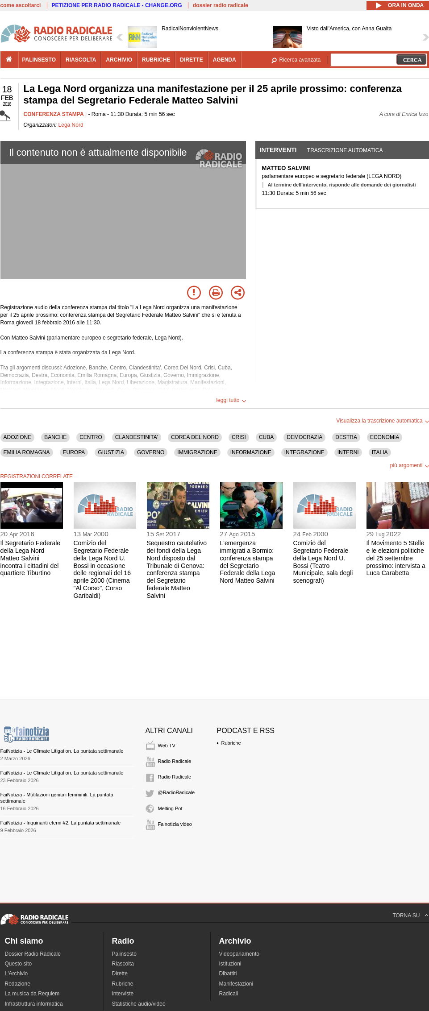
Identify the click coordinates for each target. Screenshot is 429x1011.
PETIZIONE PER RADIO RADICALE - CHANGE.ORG (117, 5)
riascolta (81, 60)
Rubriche (231, 743)
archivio (119, 60)
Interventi (278, 149)
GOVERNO (150, 452)
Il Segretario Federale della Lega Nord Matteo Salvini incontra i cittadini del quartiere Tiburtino (30, 557)
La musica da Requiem (32, 993)
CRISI (239, 437)
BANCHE (55, 437)
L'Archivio (16, 973)
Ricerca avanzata (300, 60)
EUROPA (74, 452)
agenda (224, 60)
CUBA (266, 437)
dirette (191, 60)
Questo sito (18, 964)
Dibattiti (228, 973)
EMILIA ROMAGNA (27, 452)
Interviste (123, 993)
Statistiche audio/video (139, 1004)
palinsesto (39, 60)
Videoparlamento (239, 954)
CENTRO (90, 437)
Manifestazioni (236, 984)
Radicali (228, 993)
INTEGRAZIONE (304, 452)
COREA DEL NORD (195, 437)
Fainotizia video (175, 824)
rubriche (156, 60)
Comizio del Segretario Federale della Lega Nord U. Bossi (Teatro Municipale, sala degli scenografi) (323, 561)
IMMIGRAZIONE (197, 452)
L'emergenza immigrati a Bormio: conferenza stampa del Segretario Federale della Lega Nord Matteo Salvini (247, 561)
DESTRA (346, 437)
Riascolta (123, 964)
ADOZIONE (18, 437)
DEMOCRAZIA (304, 437)
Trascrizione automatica (345, 150)
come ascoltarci (20, 5)
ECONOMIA (384, 437)
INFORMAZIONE (250, 452)
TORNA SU (406, 915)
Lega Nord (70, 125)
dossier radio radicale (220, 5)
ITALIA (380, 452)
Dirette (120, 973)
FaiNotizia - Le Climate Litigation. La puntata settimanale (62, 751)
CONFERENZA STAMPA (54, 114)
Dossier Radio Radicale (33, 954)
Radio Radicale (175, 761)
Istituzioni (230, 964)
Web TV (166, 745)
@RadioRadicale (176, 792)
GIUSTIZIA (111, 452)
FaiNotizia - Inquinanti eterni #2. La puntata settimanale (60, 822)
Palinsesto (124, 954)
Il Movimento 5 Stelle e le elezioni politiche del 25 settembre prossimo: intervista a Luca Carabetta (396, 557)
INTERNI (348, 452)
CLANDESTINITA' (136, 437)
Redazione (17, 984)
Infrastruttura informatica (34, 1004)
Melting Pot (170, 808)
